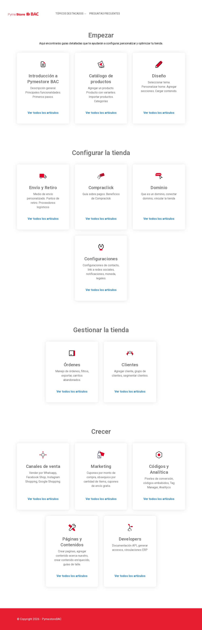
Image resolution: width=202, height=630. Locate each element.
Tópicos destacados (69, 13)
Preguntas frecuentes (104, 13)
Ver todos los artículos (43, 112)
